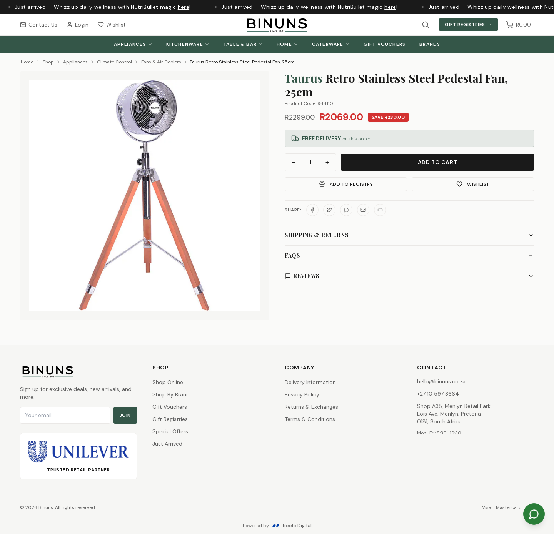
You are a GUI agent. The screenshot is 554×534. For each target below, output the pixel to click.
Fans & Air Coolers (161, 62)
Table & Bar (243, 44)
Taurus (304, 78)
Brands (429, 44)
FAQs (409, 255)
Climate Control (114, 62)
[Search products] (425, 24)
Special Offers (170, 431)
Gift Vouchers (385, 44)
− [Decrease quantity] (293, 162)
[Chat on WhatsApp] (534, 514)
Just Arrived (167, 443)
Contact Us (38, 24)
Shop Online (167, 382)
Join (125, 415)
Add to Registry (346, 184)
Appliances (133, 44)
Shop (48, 62)
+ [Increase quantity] (327, 162)
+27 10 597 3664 (438, 393)
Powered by (277, 525)
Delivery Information (310, 382)
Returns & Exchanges (311, 406)
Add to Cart (437, 162)
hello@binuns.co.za (441, 381)
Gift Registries (468, 25)
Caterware (331, 44)
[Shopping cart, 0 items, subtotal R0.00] (518, 25)
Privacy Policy (302, 394)
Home (287, 44)
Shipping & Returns (409, 235)
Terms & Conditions (310, 419)
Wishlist (112, 24)
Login (77, 24)
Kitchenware (187, 44)
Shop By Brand (171, 394)
